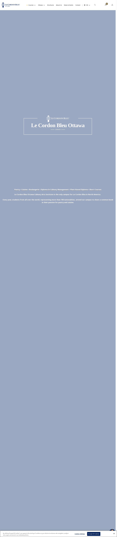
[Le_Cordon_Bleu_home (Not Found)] (10, 5)
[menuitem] (99, 5)
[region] (58, 534)
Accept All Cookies (93, 534)
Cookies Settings (80, 534)
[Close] (114, 534)
